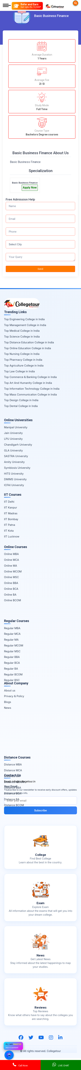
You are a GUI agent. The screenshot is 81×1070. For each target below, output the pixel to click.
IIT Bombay (11, 519)
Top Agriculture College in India (24, 365)
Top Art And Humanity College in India (28, 382)
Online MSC (11, 577)
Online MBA (11, 554)
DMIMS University (15, 479)
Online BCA (11, 588)
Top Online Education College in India (27, 348)
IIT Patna (9, 524)
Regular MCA (12, 633)
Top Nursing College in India (21, 353)
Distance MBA (13, 764)
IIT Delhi (9, 501)
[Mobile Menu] (7, 6)
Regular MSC (12, 651)
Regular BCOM (13, 674)
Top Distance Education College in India (29, 342)
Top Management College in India (25, 325)
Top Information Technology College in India (32, 388)
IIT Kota (9, 530)
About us (9, 690)
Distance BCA (12, 793)
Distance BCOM (14, 805)
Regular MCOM (13, 645)
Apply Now (30, 187)
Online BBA (11, 582)
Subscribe (40, 810)
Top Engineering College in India (24, 319)
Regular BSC (12, 680)
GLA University (13, 450)
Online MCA (11, 559)
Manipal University (15, 427)
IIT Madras (10, 513)
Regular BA (11, 668)
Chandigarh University (18, 444)
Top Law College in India (19, 371)
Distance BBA (12, 787)
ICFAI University (14, 485)
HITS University (14, 473)
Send (40, 269)
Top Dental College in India (21, 406)
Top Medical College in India (21, 330)
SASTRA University (16, 456)
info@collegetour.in (23, 781)
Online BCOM (12, 600)
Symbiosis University (17, 467)
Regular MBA (12, 628)
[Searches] (75, 3)
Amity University (14, 461)
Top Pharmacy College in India (23, 359)
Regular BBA (12, 656)
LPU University (13, 438)
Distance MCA (13, 770)
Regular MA (11, 639)
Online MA (10, 565)
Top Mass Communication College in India (30, 394)
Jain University (13, 432)
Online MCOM (13, 571)
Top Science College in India (22, 336)
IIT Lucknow (11, 536)
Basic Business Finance (25, 182)
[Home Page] (55, 5)
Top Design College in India (21, 400)
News (7, 707)
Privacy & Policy (14, 696)
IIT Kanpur (10, 507)
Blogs (7, 701)
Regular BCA (12, 662)
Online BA (10, 594)
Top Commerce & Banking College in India (30, 377)
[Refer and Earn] (27, 6)
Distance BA (11, 799)
